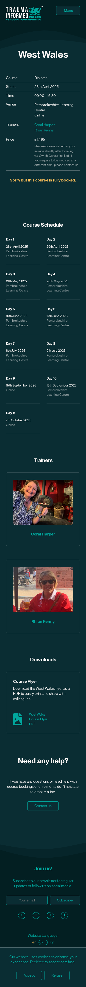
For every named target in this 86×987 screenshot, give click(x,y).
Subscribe (65, 900)
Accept (29, 975)
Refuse (57, 975)
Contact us (43, 806)
